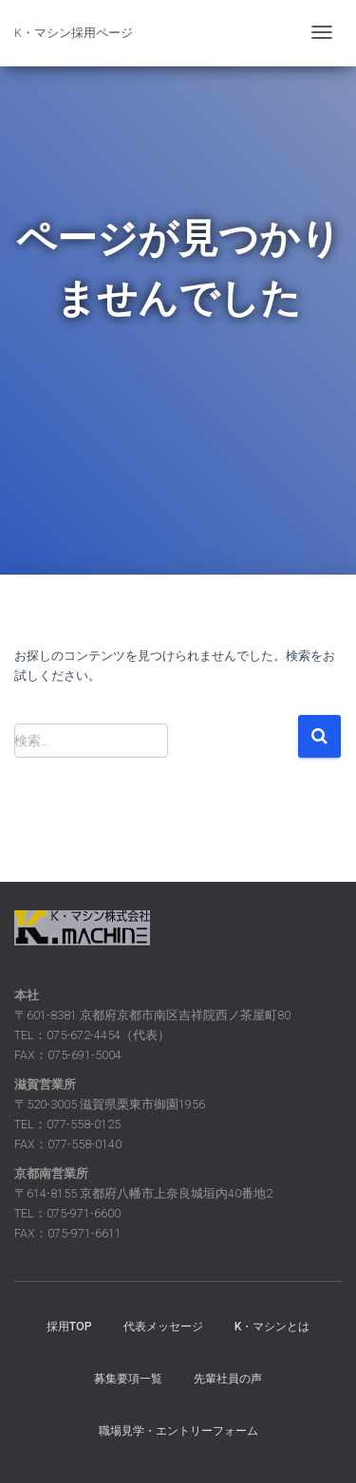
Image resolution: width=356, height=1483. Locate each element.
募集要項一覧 (128, 1378)
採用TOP (69, 1326)
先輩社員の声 (228, 1378)
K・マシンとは (271, 1326)
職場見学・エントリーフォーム (178, 1430)
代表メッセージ (163, 1326)
